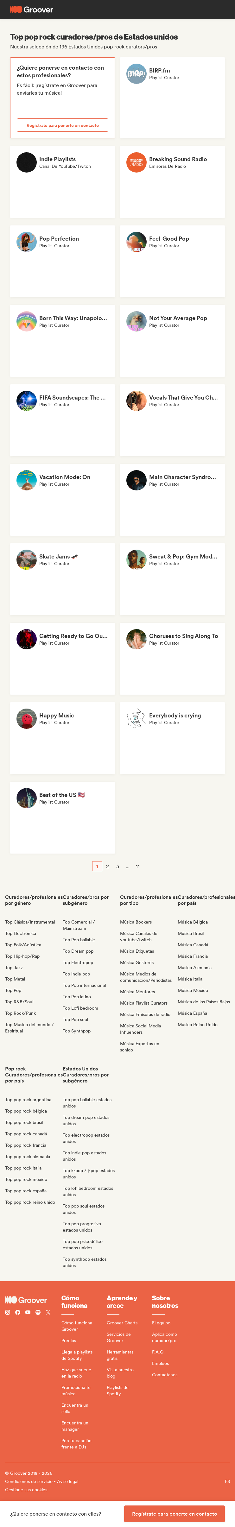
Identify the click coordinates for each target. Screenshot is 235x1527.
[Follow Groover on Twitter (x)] (48, 1313)
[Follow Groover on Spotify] (38, 1313)
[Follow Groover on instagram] (7, 1313)
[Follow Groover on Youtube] (27, 1313)
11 (138, 866)
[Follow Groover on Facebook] (17, 1313)
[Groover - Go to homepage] (33, 1300)
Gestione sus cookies (26, 1489)
